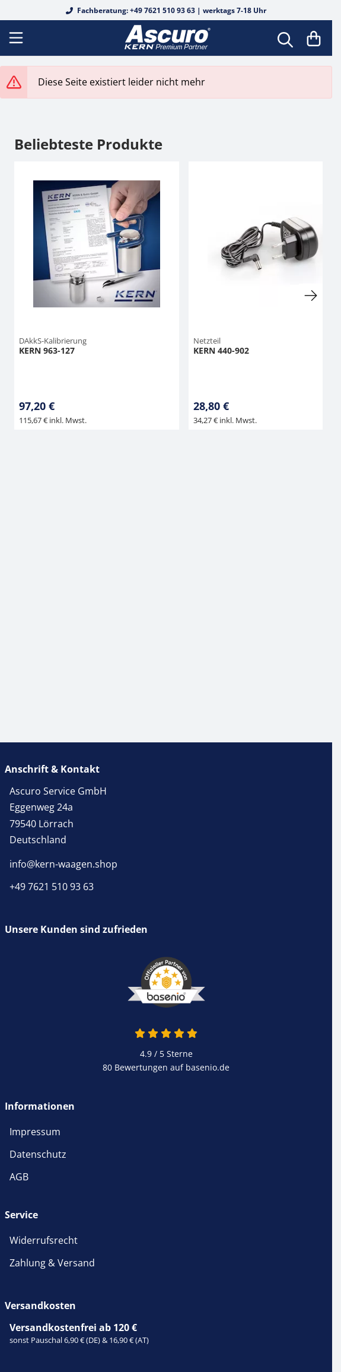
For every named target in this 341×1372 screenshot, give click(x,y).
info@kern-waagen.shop (63, 864)
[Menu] (17, 38)
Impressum (34, 1131)
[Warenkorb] (313, 38)
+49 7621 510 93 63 (51, 886)
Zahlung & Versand (52, 1262)
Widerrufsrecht (43, 1240)
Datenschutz (37, 1154)
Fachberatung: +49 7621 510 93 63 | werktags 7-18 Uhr (166, 10)
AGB (18, 1176)
